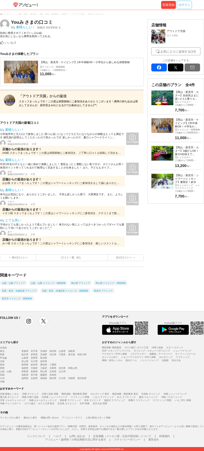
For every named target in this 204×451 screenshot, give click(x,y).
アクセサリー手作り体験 (114, 354)
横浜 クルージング (148, 397)
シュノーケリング (182, 350)
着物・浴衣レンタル (112, 360)
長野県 (34, 358)
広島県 (52, 371)
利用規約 (164, 436)
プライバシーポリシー (127, 439)
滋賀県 (25, 368)
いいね (10, 42)
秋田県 (52, 351)
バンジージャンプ (149, 360)
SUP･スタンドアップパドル (116, 350)
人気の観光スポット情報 (98, 417)
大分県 (62, 378)
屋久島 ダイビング (9, 397)
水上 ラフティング (126, 397)
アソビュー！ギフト (72, 417)
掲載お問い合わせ (50, 417)
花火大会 (176, 360)
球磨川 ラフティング (138, 400)
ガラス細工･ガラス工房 (136, 347)
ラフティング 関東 (80, 397)
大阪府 (43, 368)
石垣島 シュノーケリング (54, 397)
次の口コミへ (124, 257)
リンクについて (36, 436)
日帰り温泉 (157, 347)
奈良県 (62, 368)
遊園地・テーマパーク (160, 354)
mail (192, 67)
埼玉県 (52, 354)
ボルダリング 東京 (99, 394)
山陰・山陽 (5, 371)
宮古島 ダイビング (67, 403)
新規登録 (168, 4)
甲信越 (3, 358)
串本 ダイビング (92, 400)
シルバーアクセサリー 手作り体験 (138, 357)
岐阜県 (34, 364)
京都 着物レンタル (9, 394)
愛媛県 (43, 375)
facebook (159, 67)
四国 (2, 375)
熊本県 (52, 378)
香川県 (34, 375)
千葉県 (62, 354)
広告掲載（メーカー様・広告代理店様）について (122, 436)
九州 (2, 378)
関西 (2, 368)
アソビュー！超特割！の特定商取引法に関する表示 (75, 439)
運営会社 (153, 439)
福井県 (43, 361)
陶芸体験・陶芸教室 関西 (74, 394)
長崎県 (43, 378)
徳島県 (25, 375)
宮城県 (43, 351)
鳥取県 (25, 371)
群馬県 (34, 354)
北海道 (3, 347)
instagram (28, 321)
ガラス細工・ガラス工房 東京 (39, 403)
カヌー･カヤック (174, 347)
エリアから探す (9, 342)
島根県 (34, 371)
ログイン (184, 4)
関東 (2, 354)
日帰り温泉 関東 (50, 394)
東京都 (71, 354)
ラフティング (182, 357)
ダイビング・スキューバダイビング (152, 350)
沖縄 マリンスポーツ (10, 403)
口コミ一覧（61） (72, 257)
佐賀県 (34, 378)
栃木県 (25, 354)
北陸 (2, 361)
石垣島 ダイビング (150, 394)
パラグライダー (138, 354)
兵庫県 (52, 368)
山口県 (62, 371)
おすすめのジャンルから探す (119, 342)
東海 (2, 364)
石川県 (34, 361)
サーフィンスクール (185, 354)
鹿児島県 (82, 378)
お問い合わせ (77, 436)
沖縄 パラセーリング (171, 397)
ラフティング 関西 (162, 400)
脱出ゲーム (131, 360)
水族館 (165, 360)
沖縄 (2, 381)
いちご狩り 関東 (183, 400)
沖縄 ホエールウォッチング (43, 400)
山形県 (62, 351)
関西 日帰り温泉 (30, 397)
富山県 (25, 361)
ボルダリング (166, 357)
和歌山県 (72, 368)
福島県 (71, 351)
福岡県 (25, 378)
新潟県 (43, 358)
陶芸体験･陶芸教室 (111, 347)
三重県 (52, 364)
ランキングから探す (10, 417)
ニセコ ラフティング (103, 397)
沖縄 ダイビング (30, 394)
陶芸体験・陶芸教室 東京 (125, 394)
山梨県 (25, 358)
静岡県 (25, 364)
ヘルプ (57, 436)
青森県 (25, 351)
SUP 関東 (85, 403)
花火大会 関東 (100, 403)
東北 (2, 351)
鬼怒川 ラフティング (114, 400)
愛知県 (43, 364)
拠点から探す (30, 417)
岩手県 (34, 351)
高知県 (52, 375)
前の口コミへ (20, 257)
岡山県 (43, 371)
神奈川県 (82, 354)
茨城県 (43, 354)
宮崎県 (71, 378)
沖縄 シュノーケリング (175, 394)
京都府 (34, 368)
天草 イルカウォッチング (13, 400)
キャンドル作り (110, 357)
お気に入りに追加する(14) (178, 51)
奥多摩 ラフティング (70, 400)
